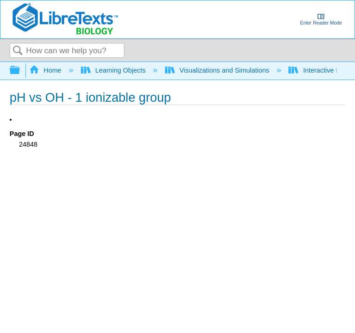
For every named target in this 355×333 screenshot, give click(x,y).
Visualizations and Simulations (218, 70)
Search (18, 51)
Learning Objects (114, 70)
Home (46, 70)
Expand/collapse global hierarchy (21, 70)
